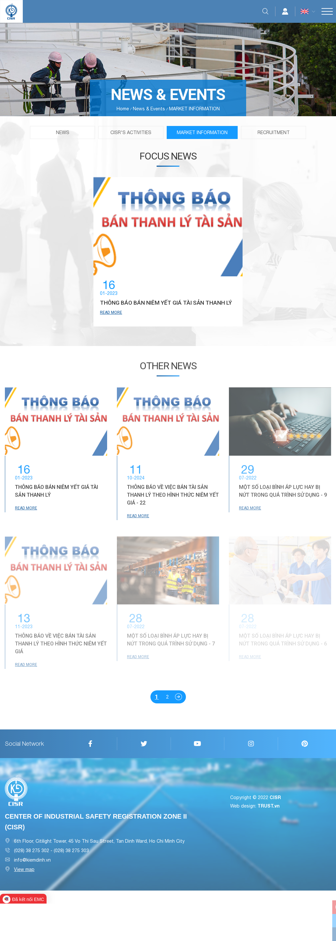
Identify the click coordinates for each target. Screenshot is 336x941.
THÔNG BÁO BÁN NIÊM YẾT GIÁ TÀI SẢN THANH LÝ (157, 313)
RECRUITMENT (274, 132)
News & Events (149, 108)
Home (123, 108)
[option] (168, 270)
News (62, 132)
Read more (108, 328)
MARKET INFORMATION (202, 132)
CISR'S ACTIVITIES (130, 132)
